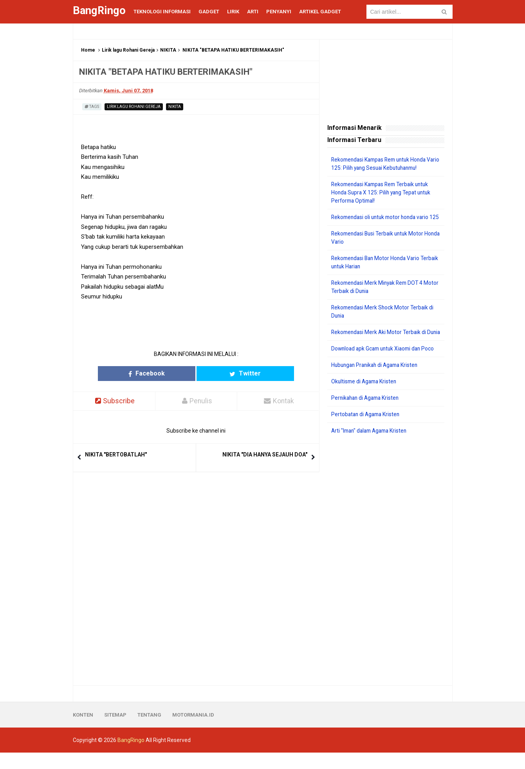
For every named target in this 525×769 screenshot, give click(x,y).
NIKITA (168, 50)
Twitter (226, 373)
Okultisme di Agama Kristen (365, 398)
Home (88, 50)
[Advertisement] (385, 576)
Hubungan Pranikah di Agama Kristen (377, 381)
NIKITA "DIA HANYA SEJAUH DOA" (264, 455)
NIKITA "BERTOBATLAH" (116, 455)
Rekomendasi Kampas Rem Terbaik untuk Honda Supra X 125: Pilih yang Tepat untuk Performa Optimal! (383, 192)
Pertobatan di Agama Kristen (367, 431)
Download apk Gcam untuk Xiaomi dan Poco (385, 365)
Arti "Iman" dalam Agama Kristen (371, 447)
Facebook (165, 373)
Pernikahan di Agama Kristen (367, 414)
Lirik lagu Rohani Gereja (128, 50)
